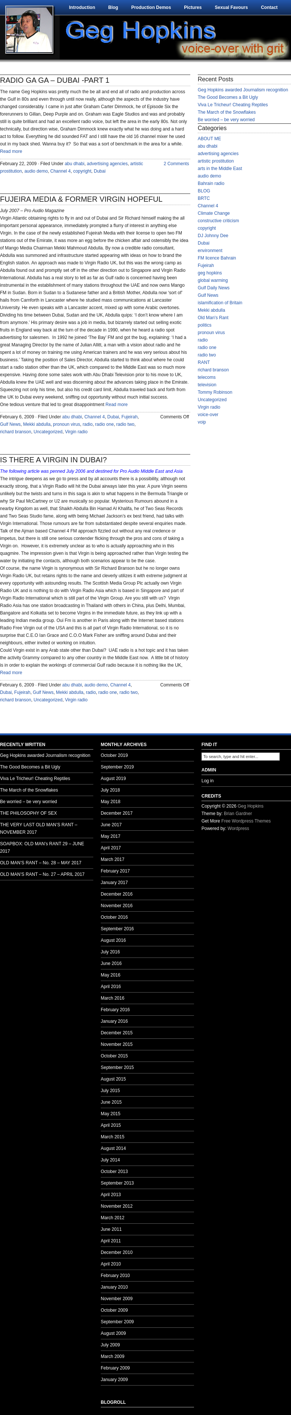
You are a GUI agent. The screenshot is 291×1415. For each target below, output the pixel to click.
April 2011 (111, 1240)
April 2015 (111, 1125)
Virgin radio (76, 431)
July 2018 (110, 790)
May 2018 (111, 801)
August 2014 (113, 1148)
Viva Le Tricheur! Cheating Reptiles (233, 104)
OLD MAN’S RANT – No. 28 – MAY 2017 (40, 862)
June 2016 (111, 963)
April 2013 (111, 1194)
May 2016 (111, 975)
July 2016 (110, 952)
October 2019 (114, 755)
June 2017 (111, 824)
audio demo (36, 171)
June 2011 (111, 1229)
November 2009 (116, 1298)
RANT (204, 362)
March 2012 (112, 1217)
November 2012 (116, 1206)
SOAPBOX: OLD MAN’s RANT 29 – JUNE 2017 (42, 847)
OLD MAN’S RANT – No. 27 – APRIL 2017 (42, 874)
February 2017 (115, 871)
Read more (11, 151)
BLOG (204, 191)
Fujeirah (130, 416)
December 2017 (116, 813)
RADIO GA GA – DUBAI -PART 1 (54, 80)
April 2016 (111, 986)
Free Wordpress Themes (245, 821)
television (207, 384)
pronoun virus (66, 424)
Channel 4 (60, 171)
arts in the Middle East (220, 168)
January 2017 (114, 882)
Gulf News (10, 424)
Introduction (82, 7)
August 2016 (113, 940)
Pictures (192, 7)
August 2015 (113, 1079)
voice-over (208, 414)
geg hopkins (210, 273)
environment (210, 250)
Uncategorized (48, 431)
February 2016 (115, 1009)
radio (87, 424)
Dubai (100, 171)
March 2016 (112, 998)
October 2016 (114, 917)
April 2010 (111, 1264)
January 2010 (114, 1287)
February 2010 (115, 1275)
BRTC (204, 198)
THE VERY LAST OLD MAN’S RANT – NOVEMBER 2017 (38, 828)
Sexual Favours (231, 7)
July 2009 (110, 1345)
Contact (269, 7)
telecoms (207, 377)
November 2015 (116, 1044)
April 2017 (111, 847)
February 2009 (115, 1368)
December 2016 (116, 894)
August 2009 (113, 1333)
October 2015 (114, 1056)
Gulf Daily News (213, 287)
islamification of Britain (220, 302)
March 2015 (112, 1136)
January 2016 (114, 1021)
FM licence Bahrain (217, 258)
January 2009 (114, 1379)
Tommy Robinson (215, 392)
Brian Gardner (238, 813)
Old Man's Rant (213, 317)
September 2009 (117, 1321)
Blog (113, 7)
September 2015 (117, 1067)
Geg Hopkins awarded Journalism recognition (243, 89)
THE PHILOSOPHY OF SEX (28, 813)
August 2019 (113, 778)
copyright (82, 171)
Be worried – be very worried (226, 119)
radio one (104, 424)
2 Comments (176, 163)
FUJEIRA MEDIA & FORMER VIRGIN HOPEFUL (81, 199)
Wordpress (238, 828)
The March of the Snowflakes (227, 112)
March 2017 (112, 859)
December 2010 (116, 1252)
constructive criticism (218, 220)
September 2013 (117, 1183)
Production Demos (151, 7)
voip (202, 422)
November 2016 (116, 905)
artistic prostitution (216, 161)
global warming (213, 280)
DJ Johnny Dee (213, 235)
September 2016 (117, 928)
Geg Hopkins (250, 806)
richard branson (15, 431)
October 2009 (114, 1310)
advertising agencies (107, 163)
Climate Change (214, 213)
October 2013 (114, 1171)
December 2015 (116, 1032)
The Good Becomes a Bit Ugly (228, 97)
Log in (207, 780)
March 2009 (112, 1356)
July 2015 (110, 1090)
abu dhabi (74, 163)
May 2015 (111, 1113)
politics (205, 325)
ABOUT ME (209, 138)
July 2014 (110, 1160)
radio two (125, 424)
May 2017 (111, 836)
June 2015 (111, 1102)
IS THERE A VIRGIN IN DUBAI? (53, 460)
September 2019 (117, 767)
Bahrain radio (211, 183)
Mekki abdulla (36, 424)
